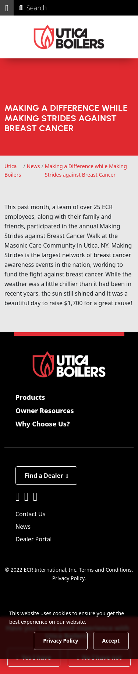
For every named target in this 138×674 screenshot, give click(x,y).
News (23, 526)
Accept (111, 640)
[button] (7, 8)
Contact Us (30, 514)
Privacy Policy (68, 578)
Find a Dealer (46, 476)
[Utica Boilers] (69, 37)
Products (30, 397)
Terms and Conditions (105, 569)
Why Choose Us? (42, 423)
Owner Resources (44, 410)
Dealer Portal (33, 539)
